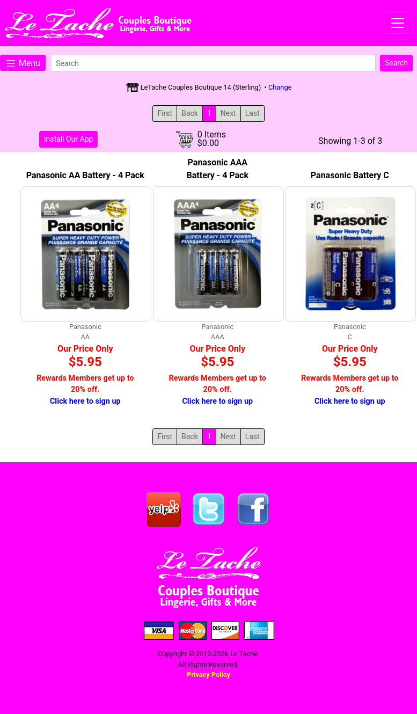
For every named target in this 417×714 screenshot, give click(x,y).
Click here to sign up (85, 401)
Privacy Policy (208, 675)
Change (279, 87)
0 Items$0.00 (211, 139)
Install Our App (68, 139)
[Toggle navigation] (398, 23)
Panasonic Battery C (350, 175)
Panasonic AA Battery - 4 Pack (85, 175)
